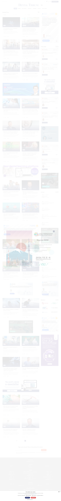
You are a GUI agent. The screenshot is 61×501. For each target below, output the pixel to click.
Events (39, 8)
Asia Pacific (30, 482)
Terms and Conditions (24, 452)
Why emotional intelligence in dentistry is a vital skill (9, 214)
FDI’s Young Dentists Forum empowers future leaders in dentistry (10, 51)
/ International (30, 461)
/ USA (30, 467)
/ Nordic (49, 475)
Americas (30, 464)
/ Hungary (49, 474)
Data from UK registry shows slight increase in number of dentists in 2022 (30, 110)
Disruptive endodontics (46, 149)
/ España (49, 478)
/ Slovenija (12, 478)
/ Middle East (49, 489)
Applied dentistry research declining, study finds (10, 110)
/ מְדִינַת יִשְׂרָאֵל (11, 489)
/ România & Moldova (49, 476)
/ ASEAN (40, 485)
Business (29, 8)
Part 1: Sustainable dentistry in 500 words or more (10, 273)
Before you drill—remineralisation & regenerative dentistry (48, 102)
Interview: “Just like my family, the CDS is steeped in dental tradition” (10, 132)
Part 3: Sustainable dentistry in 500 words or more (10, 153)
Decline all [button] (33, 497)
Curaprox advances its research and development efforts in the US (10, 74)
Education (24, 8)
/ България (49, 471)
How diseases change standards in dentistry (10, 348)
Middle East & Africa (30, 488)
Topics (19, 8)
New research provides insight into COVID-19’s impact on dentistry (10, 430)
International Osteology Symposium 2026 (48, 202)
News (15, 8)
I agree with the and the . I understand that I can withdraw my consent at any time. (31, 453)
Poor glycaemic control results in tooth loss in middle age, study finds (30, 132)
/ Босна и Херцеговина (30, 471)
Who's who (44, 8)
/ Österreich (12, 471)
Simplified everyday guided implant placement (48, 163)
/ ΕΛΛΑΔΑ (30, 474)
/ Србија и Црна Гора (30, 478)
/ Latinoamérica (49, 465)
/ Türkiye (30, 479)
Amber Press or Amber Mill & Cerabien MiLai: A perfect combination (49, 53)
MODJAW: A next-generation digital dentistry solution (10, 192)
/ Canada (30, 465)
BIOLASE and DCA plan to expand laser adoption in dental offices (10, 407)
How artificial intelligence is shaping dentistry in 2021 (10, 310)
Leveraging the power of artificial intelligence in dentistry (10, 29)
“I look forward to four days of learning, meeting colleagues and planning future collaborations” (29, 30)
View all (57, 46)
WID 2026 (43, 223)
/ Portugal (30, 476)
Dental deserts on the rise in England (30, 73)
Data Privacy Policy (32, 452)
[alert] (30, 496)
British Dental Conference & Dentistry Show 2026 (49, 276)
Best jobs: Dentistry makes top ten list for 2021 (30, 369)
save (8, 36)
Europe (30, 470)
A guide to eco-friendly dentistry (29, 347)
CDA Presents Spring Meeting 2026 (47, 262)
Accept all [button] (27, 497)
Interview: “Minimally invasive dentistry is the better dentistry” (29, 430)
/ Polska (12, 476)
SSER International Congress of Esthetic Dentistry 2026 (49, 269)
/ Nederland (30, 475)
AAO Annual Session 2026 (46, 209)
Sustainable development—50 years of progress (30, 251)
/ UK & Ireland (49, 479)
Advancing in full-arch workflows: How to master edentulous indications (49, 116)
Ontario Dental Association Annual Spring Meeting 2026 (49, 217)
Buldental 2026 (44, 255)
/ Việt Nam (21, 485)
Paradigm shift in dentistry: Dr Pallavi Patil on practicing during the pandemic (30, 407)
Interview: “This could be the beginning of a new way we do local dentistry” (10, 252)
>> (25, 441)
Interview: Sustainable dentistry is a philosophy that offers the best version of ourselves (30, 310)
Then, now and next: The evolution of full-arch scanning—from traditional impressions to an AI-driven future (49, 68)
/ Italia (11, 475)
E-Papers (34, 8)
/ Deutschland (12, 474)
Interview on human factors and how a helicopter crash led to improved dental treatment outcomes (30, 154)
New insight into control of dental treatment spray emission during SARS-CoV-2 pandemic (10, 369)
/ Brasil (12, 465)
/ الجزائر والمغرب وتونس (30, 489)
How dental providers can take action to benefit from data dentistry (30, 214)
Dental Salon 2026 (44, 196)
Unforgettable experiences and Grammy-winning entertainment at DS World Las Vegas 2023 (30, 52)
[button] (30, 499)
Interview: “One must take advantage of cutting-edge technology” (30, 273)
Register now (45, 74)
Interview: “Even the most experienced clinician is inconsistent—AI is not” (30, 193)
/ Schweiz (12, 479)
